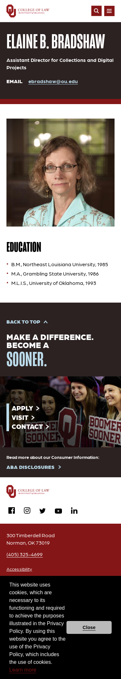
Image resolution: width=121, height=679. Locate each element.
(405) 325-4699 (24, 554)
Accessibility (19, 568)
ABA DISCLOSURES (30, 467)
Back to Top (23, 321)
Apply (22, 408)
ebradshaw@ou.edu (53, 81)
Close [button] (89, 627)
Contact (27, 426)
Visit (20, 417)
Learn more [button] (22, 670)
